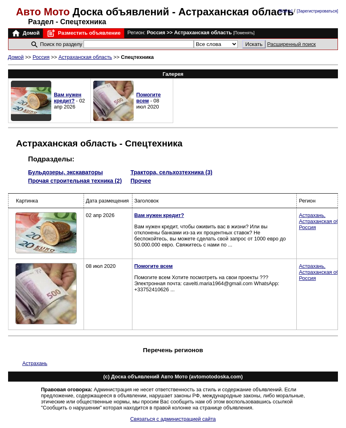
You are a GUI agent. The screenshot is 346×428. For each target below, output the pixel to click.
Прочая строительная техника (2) (75, 180)
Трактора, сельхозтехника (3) (171, 172)
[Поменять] (244, 33)
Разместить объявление (83, 33)
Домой (25, 33)
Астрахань (34, 363)
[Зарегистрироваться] (317, 11)
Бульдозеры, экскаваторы (65, 172)
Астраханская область (85, 57)
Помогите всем (148, 98)
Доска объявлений (94, 11)
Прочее (140, 180)
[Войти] (285, 11)
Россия (41, 57)
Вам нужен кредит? (67, 98)
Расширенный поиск (291, 44)
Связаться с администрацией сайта (173, 419)
